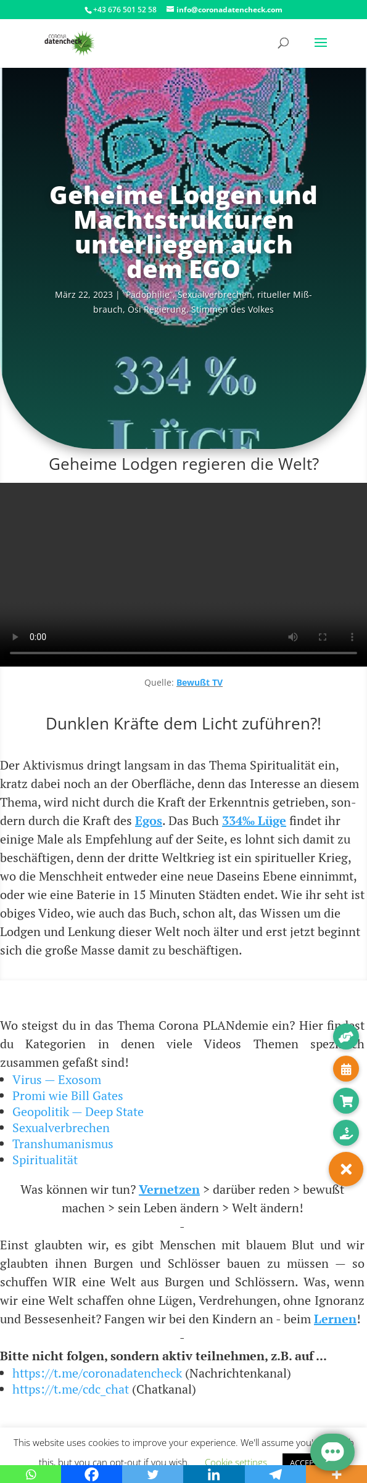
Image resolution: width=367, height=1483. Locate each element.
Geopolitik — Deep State (78, 1111)
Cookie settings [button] (236, 1462)
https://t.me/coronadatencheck (97, 1373)
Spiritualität (45, 1159)
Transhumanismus (62, 1143)
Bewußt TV (199, 682)
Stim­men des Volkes (232, 309)
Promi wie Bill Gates (67, 1095)
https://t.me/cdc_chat (70, 1389)
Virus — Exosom (56, 1079)
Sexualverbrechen (61, 1127)
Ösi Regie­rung (157, 309)
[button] (346, 1169)
